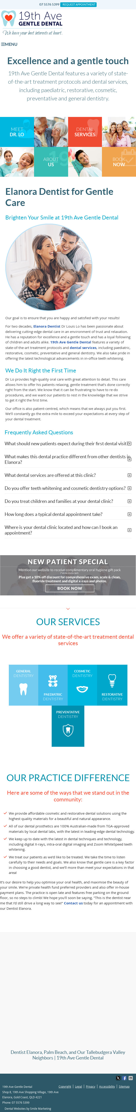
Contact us (73, 903)
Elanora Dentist (46, 326)
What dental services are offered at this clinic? (50, 475)
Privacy (90, 1086)
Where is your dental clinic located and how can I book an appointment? (61, 530)
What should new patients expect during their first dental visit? (66, 443)
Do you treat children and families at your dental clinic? (59, 501)
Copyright (65, 1086)
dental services (83, 347)
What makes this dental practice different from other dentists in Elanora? (67, 459)
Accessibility (107, 1086)
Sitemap (124, 1086)
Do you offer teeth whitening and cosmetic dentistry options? (65, 488)
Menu (9, 44)
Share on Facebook (124, 1078)
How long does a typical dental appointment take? (53, 514)
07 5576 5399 (49, 4)
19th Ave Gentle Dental (70, 342)
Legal (78, 1086)
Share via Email (131, 1078)
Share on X (118, 1078)
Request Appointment (79, 4)
